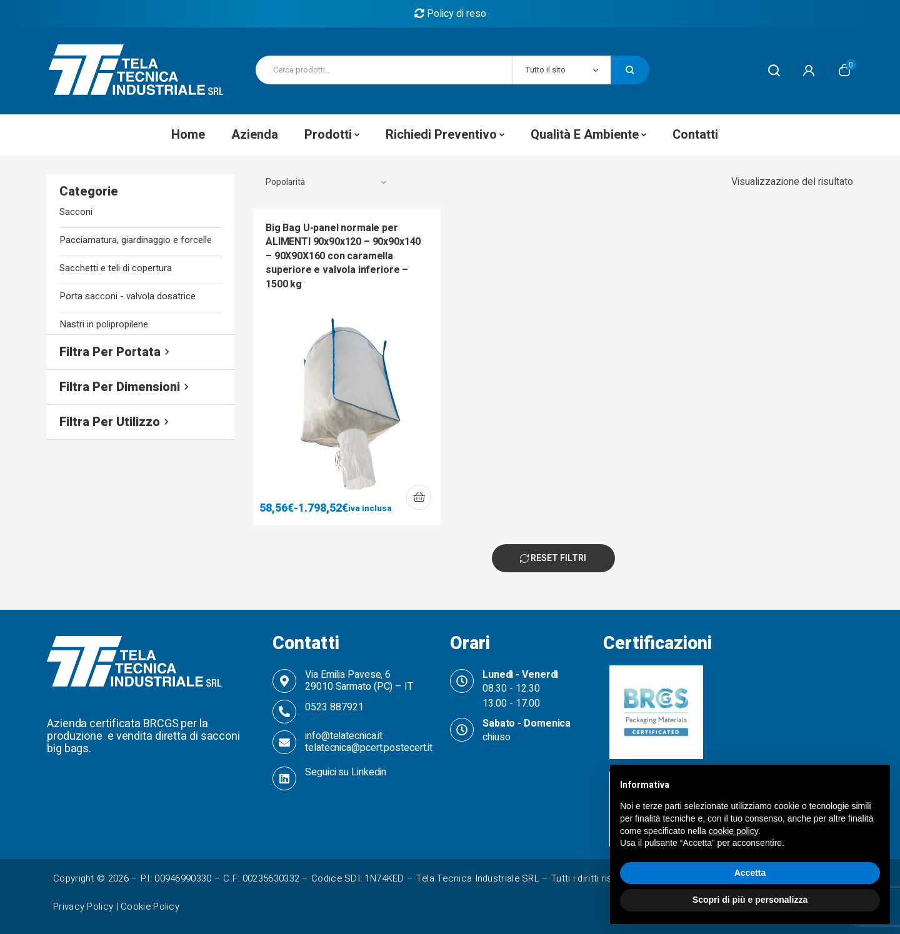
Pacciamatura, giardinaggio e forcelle (135, 240)
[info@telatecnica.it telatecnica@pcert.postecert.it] (284, 742)
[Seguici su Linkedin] (284, 778)
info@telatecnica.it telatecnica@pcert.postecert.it (368, 741)
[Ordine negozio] (326, 182)
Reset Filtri (553, 558)
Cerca (630, 70)
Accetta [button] (750, 873)
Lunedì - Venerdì (520, 674)
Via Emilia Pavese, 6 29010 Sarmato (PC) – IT (359, 680)
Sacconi (75, 212)
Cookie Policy (150, 906)
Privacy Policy (83, 906)
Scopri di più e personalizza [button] (750, 900)
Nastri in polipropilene (103, 324)
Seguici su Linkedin (345, 772)
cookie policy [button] (733, 831)
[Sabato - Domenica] (462, 730)
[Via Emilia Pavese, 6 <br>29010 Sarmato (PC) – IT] (284, 681)
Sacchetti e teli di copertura (115, 268)
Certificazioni (657, 643)
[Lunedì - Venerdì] (462, 681)
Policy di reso (450, 13)
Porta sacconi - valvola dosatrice (127, 296)
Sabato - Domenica (526, 723)
